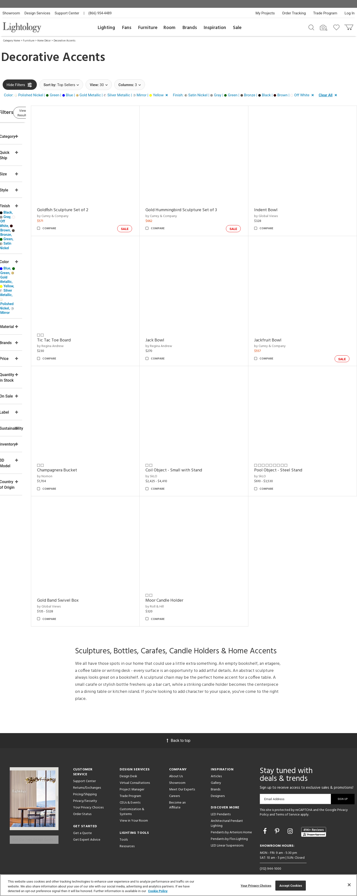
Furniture (147, 27)
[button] (86, 95)
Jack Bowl (176, 335)
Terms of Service (288, 805)
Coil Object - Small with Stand (195, 463)
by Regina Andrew (82, 341)
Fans (126, 27)
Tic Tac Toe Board (86, 335)
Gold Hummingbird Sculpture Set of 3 (203, 207)
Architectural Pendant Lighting (227, 814)
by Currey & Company (85, 214)
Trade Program (325, 13)
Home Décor (44, 41)
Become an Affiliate (177, 795)
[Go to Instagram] (291, 822)
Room (169, 27)
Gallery (216, 773)
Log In (350, 13)
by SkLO (173, 469)
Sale (237, 27)
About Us (176, 767)
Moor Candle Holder (186, 591)
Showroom (11, 13)
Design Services (37, 13)
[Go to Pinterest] (277, 822)
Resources (127, 837)
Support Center (67, 13)
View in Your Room (134, 811)
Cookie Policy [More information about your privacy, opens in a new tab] (158, 891)
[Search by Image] (323, 28)
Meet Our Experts (182, 780)
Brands (190, 27)
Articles (216, 767)
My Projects (265, 13)
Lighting (106, 27)
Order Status (82, 804)
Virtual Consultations (135, 773)
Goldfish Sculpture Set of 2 (95, 207)
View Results (43, 113)
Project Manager (132, 780)
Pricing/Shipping (85, 785)
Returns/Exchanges (87, 778)
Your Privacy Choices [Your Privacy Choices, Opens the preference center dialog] (256, 885)
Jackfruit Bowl (278, 335)
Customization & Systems (132, 802)
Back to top (178, 731)
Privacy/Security (85, 791)
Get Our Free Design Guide (34, 826)
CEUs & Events (130, 793)
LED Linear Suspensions (227, 836)
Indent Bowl (277, 207)
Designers (218, 786)
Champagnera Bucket (89, 463)
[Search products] (311, 27)
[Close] (349, 884)
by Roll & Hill (176, 597)
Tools (124, 830)
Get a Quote (82, 823)
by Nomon (77, 469)
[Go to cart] (349, 26)
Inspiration (215, 27)
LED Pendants (221, 805)
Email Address (274, 789)
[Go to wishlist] (337, 27)
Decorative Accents (64, 41)
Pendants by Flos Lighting (229, 829)
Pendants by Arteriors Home (231, 823)
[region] (178, 885)
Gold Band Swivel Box (90, 591)
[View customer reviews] (313, 822)
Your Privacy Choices (88, 798)
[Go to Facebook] (265, 822)
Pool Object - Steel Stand (289, 463)
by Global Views (277, 214)
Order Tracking (294, 13)
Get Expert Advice (86, 830)
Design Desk (128, 767)
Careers (174, 786)
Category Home (11, 41)
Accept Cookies (290, 885)
